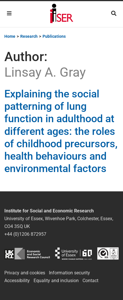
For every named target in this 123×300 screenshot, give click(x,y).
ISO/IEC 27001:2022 (108, 253)
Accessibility (17, 280)
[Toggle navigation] (9, 13)
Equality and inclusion (56, 280)
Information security (69, 273)
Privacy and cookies (24, 273)
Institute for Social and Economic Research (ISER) (61, 14)
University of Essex (73, 253)
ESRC (27, 253)
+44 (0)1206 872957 (25, 234)
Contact (90, 280)
